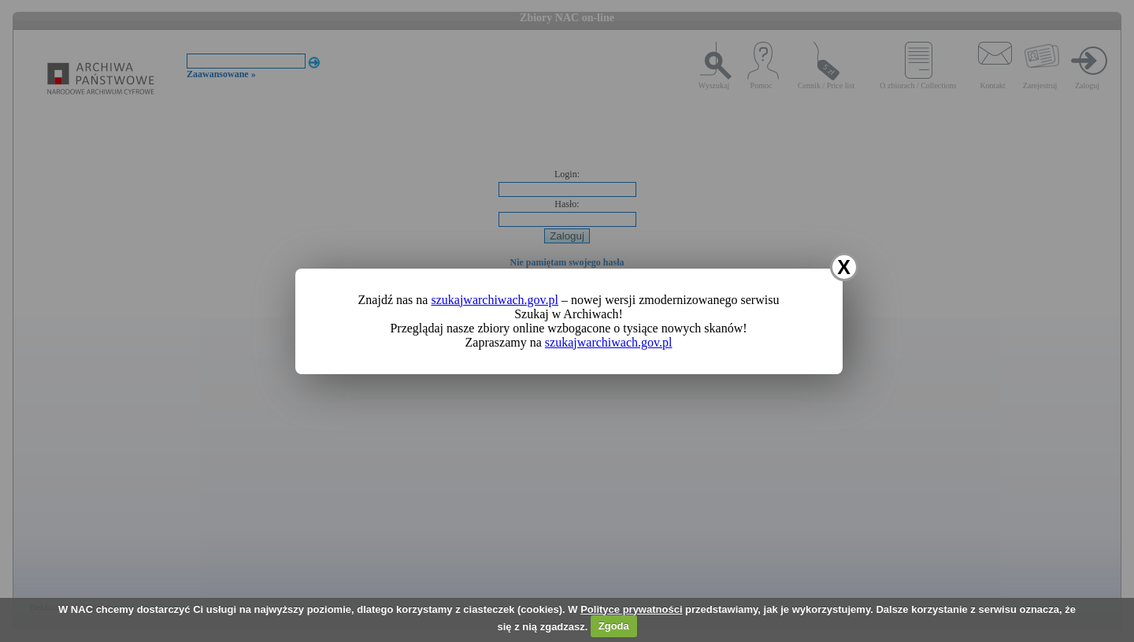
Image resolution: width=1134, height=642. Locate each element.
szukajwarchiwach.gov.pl (494, 299)
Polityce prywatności (631, 609)
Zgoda (613, 626)
